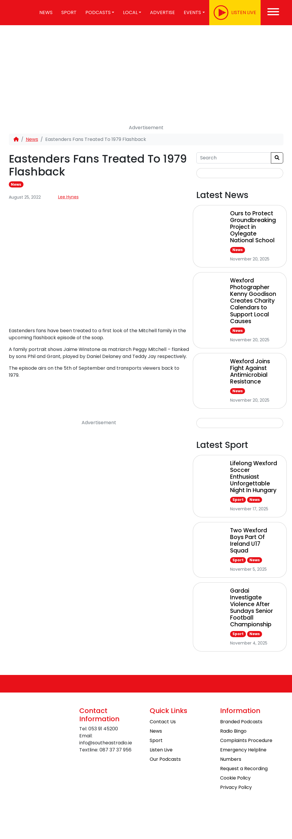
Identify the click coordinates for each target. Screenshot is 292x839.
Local (130, 12)
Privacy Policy (236, 787)
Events (192, 12)
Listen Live (161, 749)
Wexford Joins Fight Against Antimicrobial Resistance (250, 371)
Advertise (162, 12)
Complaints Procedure (246, 740)
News (32, 139)
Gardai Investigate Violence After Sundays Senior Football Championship (251, 607)
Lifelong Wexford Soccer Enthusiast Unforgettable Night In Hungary (253, 476)
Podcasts (98, 12)
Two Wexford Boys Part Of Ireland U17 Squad (248, 540)
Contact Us (163, 721)
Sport (69, 12)
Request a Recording (244, 768)
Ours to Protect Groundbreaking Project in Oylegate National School (253, 226)
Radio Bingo (233, 731)
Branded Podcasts (241, 721)
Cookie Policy (235, 778)
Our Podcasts (165, 759)
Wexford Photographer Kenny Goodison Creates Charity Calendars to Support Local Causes (253, 301)
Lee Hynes (68, 197)
